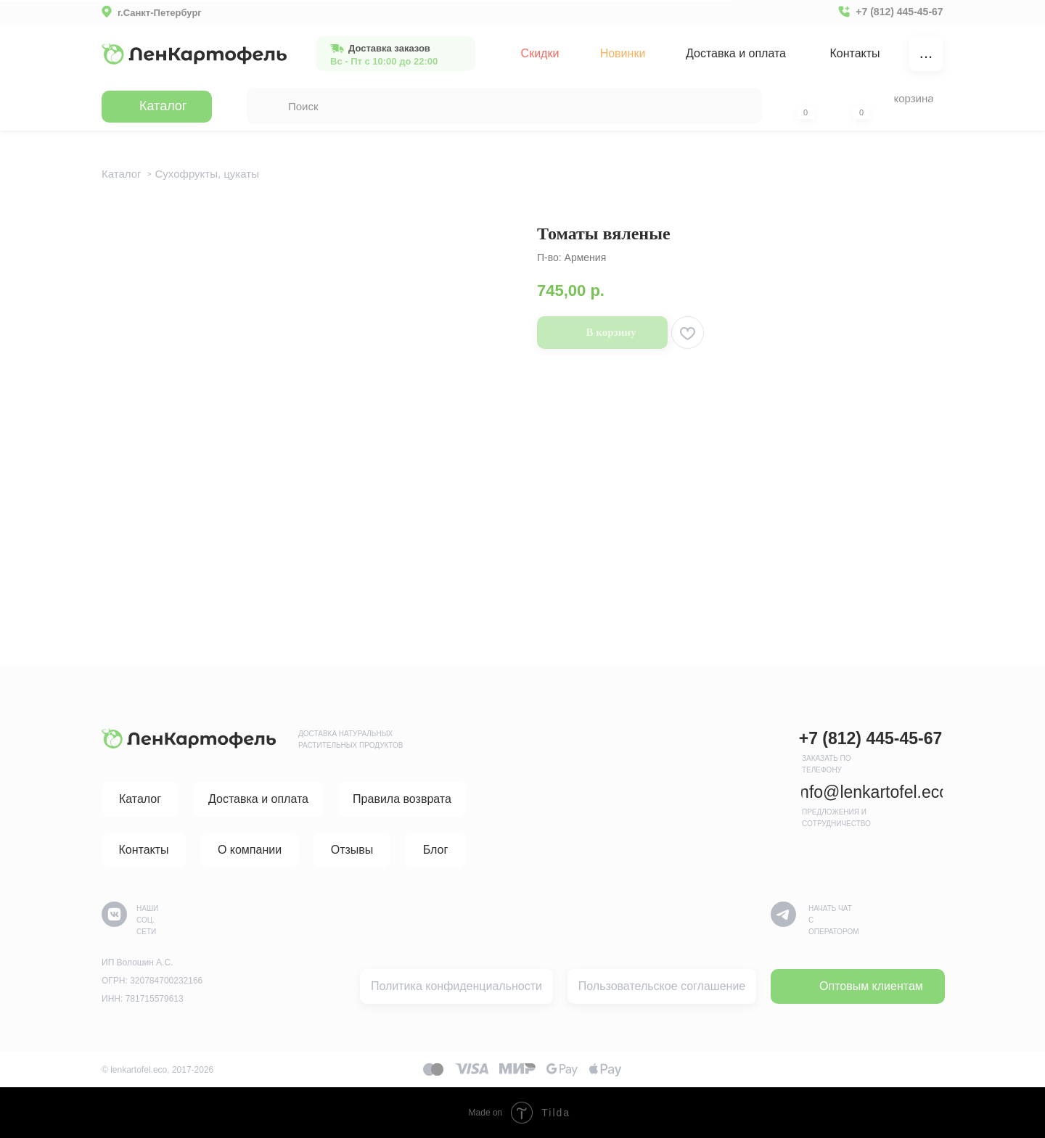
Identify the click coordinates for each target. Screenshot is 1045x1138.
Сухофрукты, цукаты (207, 174)
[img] (194, 54)
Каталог (122, 174)
